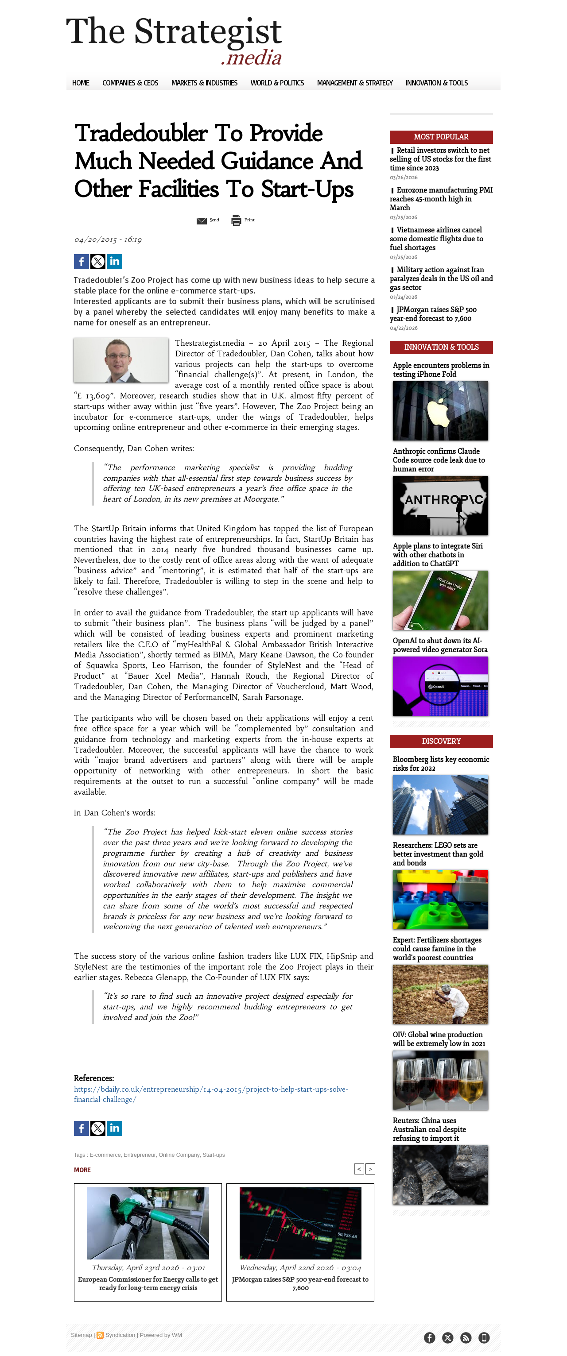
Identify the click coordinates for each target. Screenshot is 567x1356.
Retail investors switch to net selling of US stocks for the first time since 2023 (440, 159)
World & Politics (278, 82)
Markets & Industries (205, 82)
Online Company (176, 1155)
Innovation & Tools (437, 82)
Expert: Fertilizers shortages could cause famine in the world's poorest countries (435, 937)
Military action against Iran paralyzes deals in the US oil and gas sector (437, 279)
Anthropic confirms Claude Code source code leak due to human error (436, 456)
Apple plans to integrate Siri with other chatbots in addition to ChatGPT (440, 550)
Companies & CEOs (131, 82)
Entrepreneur (138, 1155)
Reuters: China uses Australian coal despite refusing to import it (439, 1115)
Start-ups (209, 1155)
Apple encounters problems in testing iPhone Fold (438, 367)
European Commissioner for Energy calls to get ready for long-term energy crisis (148, 1284)
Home (81, 82)
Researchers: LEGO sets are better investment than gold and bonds (435, 844)
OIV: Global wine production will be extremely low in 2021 (437, 1026)
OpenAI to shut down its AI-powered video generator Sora (438, 639)
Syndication (120, 1336)
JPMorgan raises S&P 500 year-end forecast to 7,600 (300, 1284)
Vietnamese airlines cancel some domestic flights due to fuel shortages (436, 239)
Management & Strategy (355, 82)
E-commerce (104, 1155)
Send (203, 219)
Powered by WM (161, 1336)
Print (247, 219)
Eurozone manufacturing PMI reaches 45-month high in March (438, 199)
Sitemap (81, 1336)
